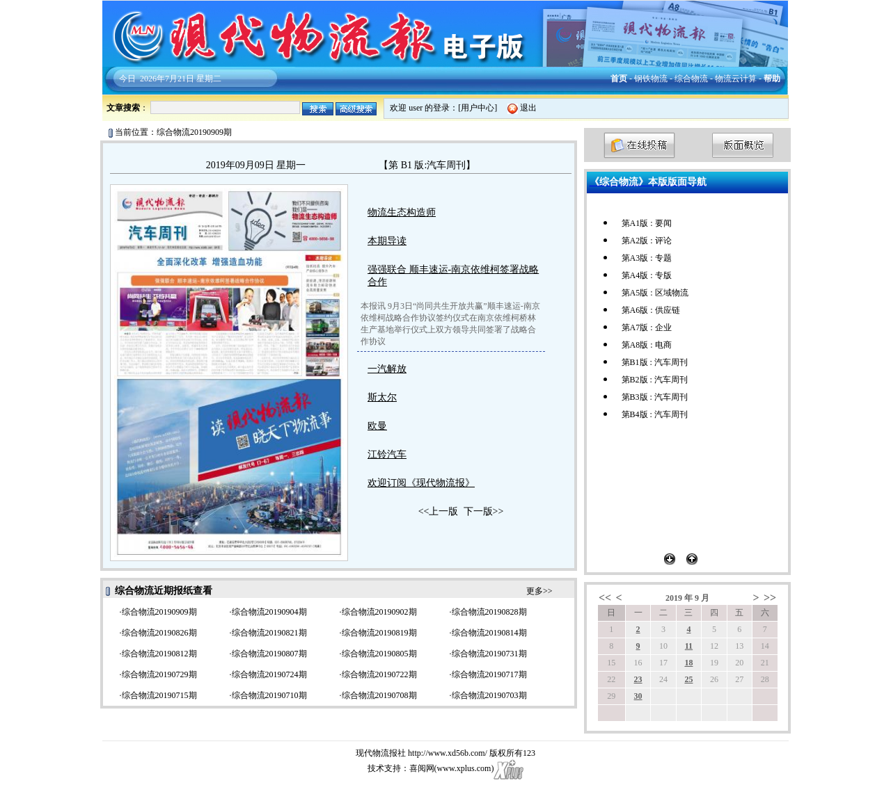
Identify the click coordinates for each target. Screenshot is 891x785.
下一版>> (484, 511)
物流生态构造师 (402, 212)
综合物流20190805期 (379, 653)
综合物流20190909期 (159, 612)
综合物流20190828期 (489, 612)
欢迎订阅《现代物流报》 (421, 483)
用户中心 (477, 108)
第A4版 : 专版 (647, 275)
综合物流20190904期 (269, 612)
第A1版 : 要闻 (647, 223)
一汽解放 (387, 369)
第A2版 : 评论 (647, 240)
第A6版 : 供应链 (651, 310)
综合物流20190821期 (269, 633)
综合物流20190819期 (379, 633)
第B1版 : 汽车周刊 (655, 362)
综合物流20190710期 (269, 695)
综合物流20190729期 (159, 674)
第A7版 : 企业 (647, 327)
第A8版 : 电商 (647, 345)
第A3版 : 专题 (647, 258)
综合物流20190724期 (269, 674)
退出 (528, 108)
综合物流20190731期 (489, 653)
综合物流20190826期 (159, 633)
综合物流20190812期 (159, 653)
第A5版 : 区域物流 (655, 293)
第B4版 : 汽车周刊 (655, 414)
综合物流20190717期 (489, 674)
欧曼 (377, 426)
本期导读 (387, 241)
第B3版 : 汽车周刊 (655, 397)
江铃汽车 (387, 454)
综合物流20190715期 (159, 695)
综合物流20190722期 (379, 674)
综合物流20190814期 (489, 633)
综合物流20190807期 (269, 653)
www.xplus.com (464, 768)
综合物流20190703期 (489, 695)
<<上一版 (438, 511)
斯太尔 (382, 397)
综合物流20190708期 (379, 695)
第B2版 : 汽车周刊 (655, 380)
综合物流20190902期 (379, 612)
